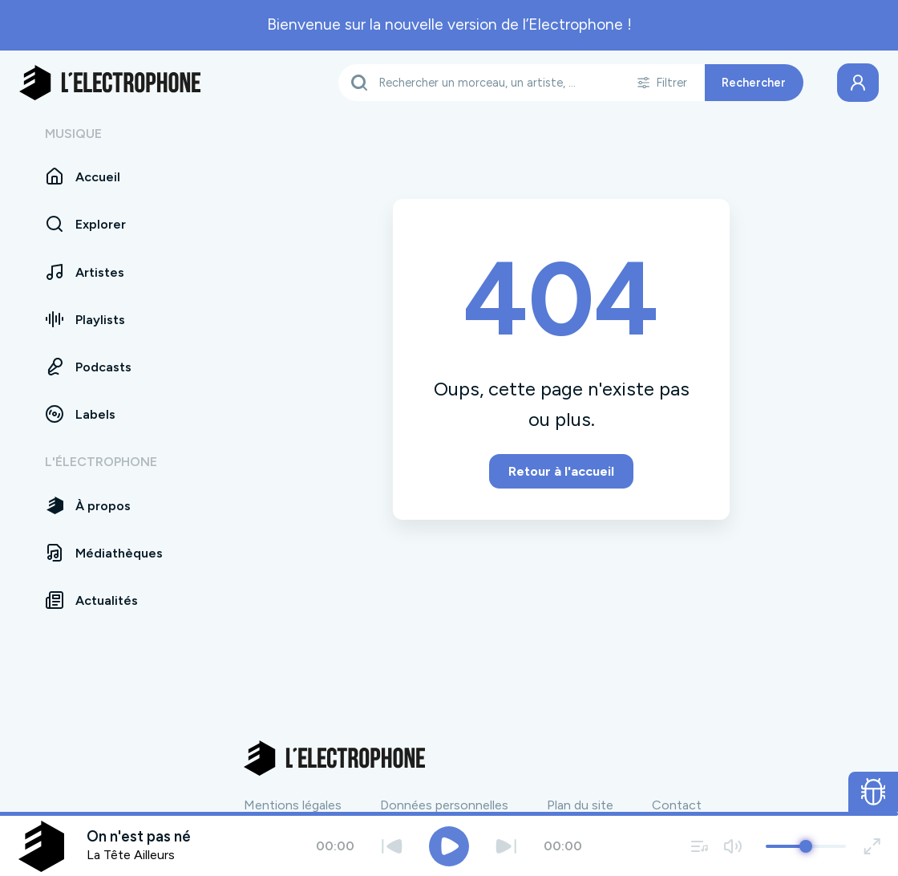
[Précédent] (392, 846)
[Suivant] (506, 846)
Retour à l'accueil (561, 471)
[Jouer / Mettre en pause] (449, 846)
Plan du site (580, 805)
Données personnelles (444, 805)
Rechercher (754, 82)
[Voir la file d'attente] (700, 846)
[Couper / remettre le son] (732, 846)
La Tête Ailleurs (131, 854)
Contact (677, 805)
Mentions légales (293, 805)
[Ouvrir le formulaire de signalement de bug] (873, 792)
